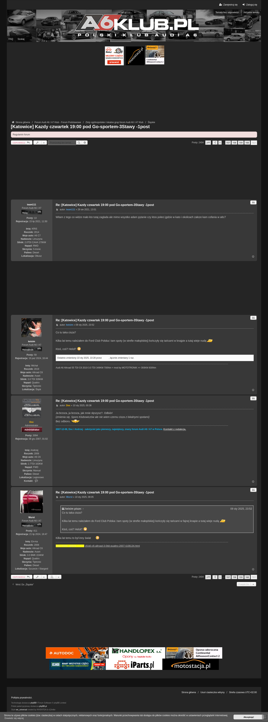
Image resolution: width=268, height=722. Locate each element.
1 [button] (220, 142)
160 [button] (247, 142)
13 (35, 218)
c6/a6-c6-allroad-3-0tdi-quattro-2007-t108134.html (112, 545)
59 (35, 355)
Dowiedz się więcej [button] (14, 718)
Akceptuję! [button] (249, 717)
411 (35, 530)
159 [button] (241, 142)
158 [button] (234, 142)
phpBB (33, 703)
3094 (35, 435)
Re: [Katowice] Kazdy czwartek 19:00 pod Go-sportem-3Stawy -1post (105, 205)
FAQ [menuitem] (11, 39)
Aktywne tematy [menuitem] (252, 12)
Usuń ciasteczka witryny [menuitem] (212, 692)
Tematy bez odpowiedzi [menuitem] (227, 12)
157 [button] (228, 142)
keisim (31, 341)
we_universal (21, 710)
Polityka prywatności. (21, 697)
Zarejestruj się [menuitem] (228, 4)
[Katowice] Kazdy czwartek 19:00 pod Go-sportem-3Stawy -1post (80, 126)
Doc (31, 422)
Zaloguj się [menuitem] (249, 4)
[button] (208, 142)
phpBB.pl (43, 706)
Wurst (31, 517)
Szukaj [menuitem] (21, 39)
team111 (31, 204)
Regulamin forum (21, 134)
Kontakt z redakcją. (174, 429)
